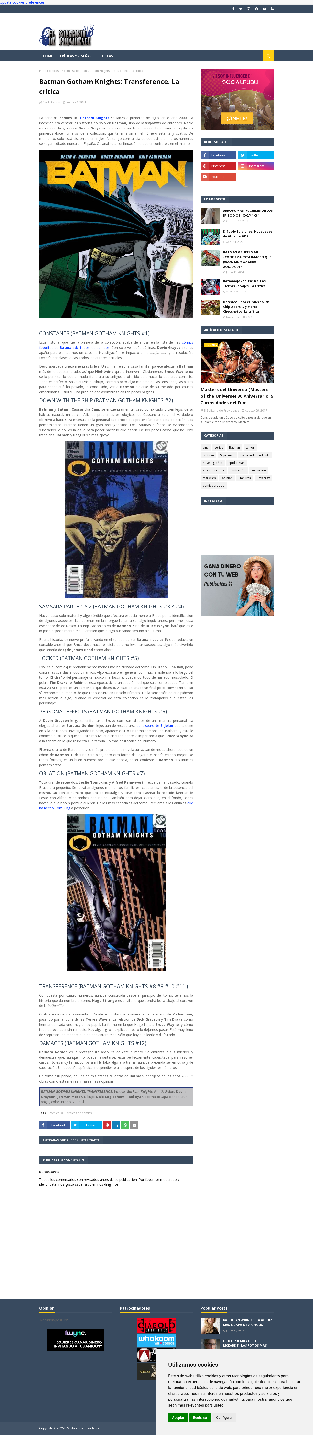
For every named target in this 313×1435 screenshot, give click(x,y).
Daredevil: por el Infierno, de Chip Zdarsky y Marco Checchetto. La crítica (246, 307)
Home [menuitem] (48, 56)
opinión (227, 478)
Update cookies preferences (22, 2)
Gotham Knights (95, 118)
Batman (234, 447)
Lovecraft (263, 478)
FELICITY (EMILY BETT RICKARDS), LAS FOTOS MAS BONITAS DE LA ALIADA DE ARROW (245, 1348)
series (219, 447)
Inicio (42, 71)
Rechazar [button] (200, 1418)
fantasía (208, 455)
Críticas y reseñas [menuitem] (75, 56)
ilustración (238, 470)
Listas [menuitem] (107, 56)
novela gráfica (213, 463)
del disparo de (155, 725)
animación (258, 470)
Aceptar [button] (178, 1418)
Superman (227, 455)
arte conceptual (214, 470)
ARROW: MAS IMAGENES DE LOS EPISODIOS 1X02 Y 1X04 (248, 213)
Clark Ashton (51, 102)
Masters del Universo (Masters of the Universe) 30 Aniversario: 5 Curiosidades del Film (237, 396)
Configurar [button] (224, 1418)
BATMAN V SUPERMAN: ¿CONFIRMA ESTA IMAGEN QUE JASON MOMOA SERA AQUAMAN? (247, 259)
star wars (209, 478)
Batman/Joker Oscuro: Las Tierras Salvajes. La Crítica (244, 283)
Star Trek (245, 478)
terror (250, 447)
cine (206, 447)
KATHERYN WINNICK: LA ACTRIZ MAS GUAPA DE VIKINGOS (247, 1322)
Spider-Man (237, 463)
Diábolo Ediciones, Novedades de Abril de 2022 (247, 233)
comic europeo (213, 485)
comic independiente (255, 455)
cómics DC (56, 1113)
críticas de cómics (61, 71)
